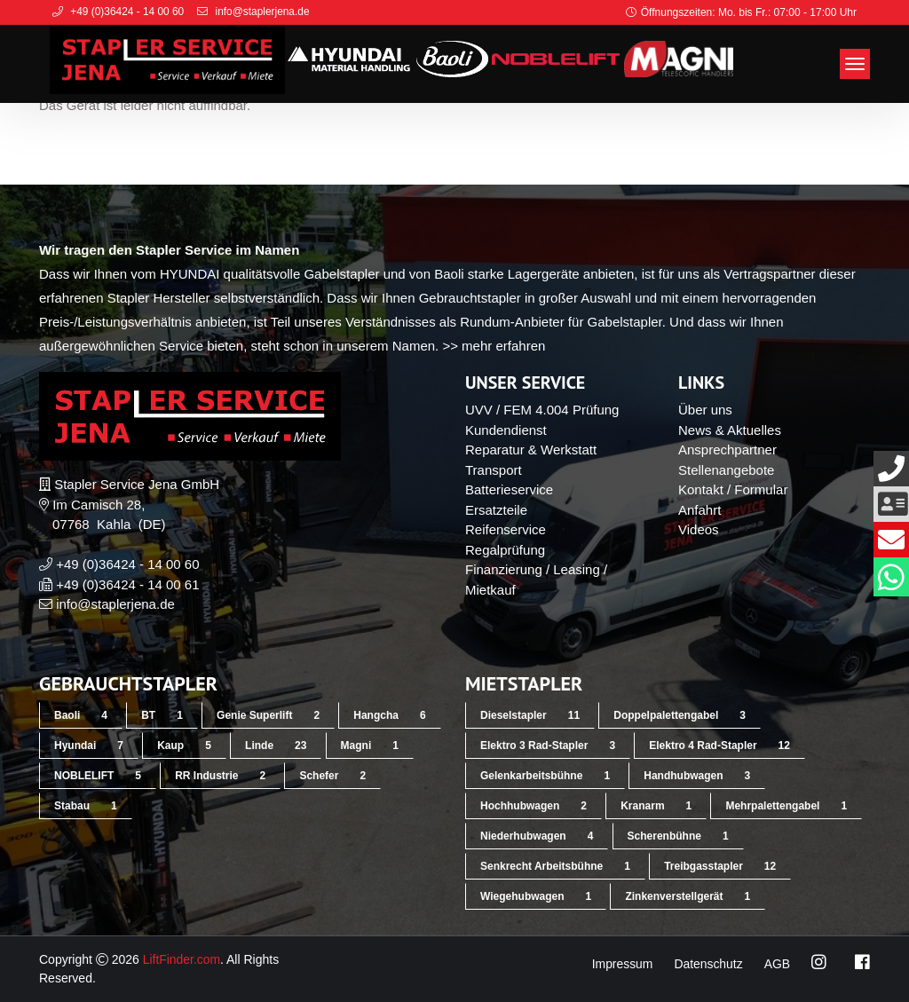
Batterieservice (509, 489)
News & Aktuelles (729, 430)
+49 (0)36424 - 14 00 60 (127, 564)
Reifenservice (505, 529)
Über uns (705, 409)
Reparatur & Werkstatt (531, 449)
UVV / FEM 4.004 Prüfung (542, 409)
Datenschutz (708, 964)
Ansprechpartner (727, 449)
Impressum (621, 964)
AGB (776, 964)
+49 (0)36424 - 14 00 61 (127, 584)
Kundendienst (506, 430)
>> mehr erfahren (493, 345)
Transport (493, 469)
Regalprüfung (505, 549)
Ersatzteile (496, 509)
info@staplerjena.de (115, 603)
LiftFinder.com (182, 959)
